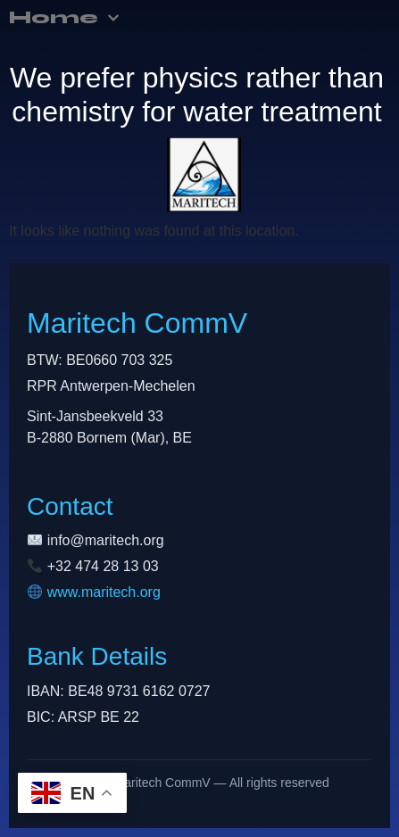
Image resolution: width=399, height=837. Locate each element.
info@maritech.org (105, 540)
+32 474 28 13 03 (103, 566)
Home (64, 18)
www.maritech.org (104, 592)
